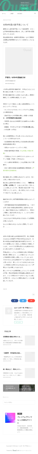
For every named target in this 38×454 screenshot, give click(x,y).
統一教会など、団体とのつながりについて (16, 369)
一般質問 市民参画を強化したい (13, 353)
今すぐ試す (24, 8)
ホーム (4, 13)
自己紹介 (19, 13)
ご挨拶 (11, 13)
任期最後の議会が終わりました (13, 336)
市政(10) (5, 289)
